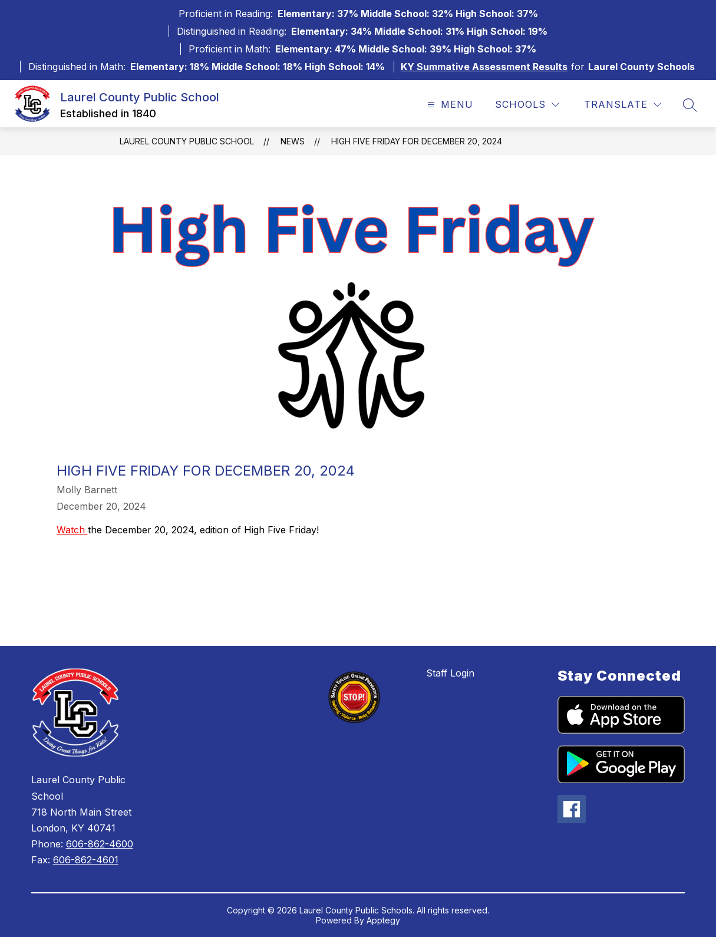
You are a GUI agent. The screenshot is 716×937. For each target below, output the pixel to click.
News (293, 141)
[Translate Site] (622, 104)
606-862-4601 (85, 860)
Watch (72, 530)
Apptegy (383, 920)
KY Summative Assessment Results (484, 66)
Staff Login (450, 673)
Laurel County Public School (187, 141)
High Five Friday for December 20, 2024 (416, 141)
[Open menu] (448, 104)
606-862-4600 (99, 844)
